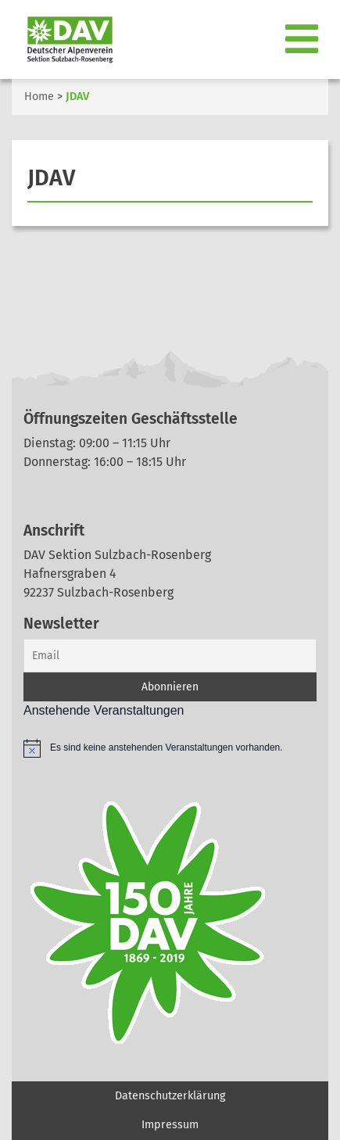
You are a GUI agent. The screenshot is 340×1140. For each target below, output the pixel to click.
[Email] (170, 655)
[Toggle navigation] (301, 40)
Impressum (170, 1124)
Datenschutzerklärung (170, 1095)
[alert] (170, 748)
